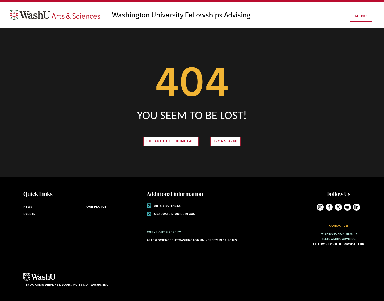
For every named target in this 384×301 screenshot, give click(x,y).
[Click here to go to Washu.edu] (39, 280)
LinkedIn (356, 207)
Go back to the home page (171, 141)
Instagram (320, 207)
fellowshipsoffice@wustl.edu (338, 244)
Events (29, 214)
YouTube (347, 207)
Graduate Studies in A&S (171, 214)
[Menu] (360, 16)
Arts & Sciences (164, 206)
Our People (96, 207)
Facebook (329, 207)
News (27, 207)
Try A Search (225, 141)
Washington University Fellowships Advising (181, 15)
